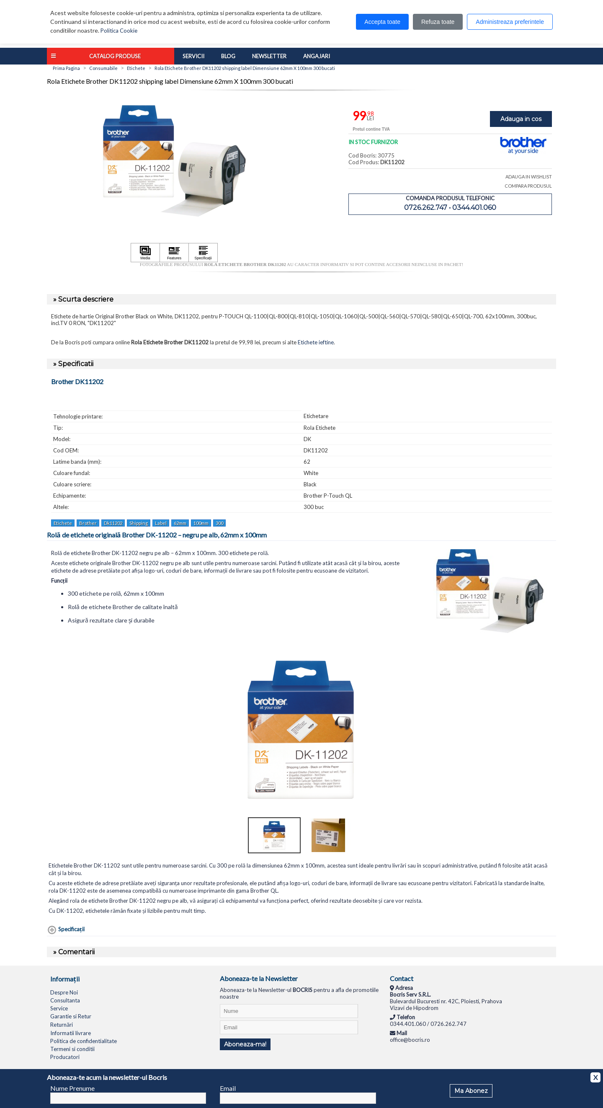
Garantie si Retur (70, 1016)
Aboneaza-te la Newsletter (259, 978)
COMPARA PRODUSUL (528, 186)
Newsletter (269, 56)
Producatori (65, 1057)
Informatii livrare (70, 1033)
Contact (401, 978)
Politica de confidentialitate (83, 1041)
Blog (228, 56)
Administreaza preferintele (510, 21)
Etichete (63, 523)
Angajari (316, 56)
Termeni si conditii (72, 1049)
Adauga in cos (520, 119)
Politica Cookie (118, 30)
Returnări (61, 1024)
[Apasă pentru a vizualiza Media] (145, 252)
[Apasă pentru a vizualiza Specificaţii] (203, 252)
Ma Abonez (471, 1091)
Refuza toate (437, 21)
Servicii (193, 56)
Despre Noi (64, 992)
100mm (201, 523)
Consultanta (65, 1000)
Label (161, 523)
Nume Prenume (72, 1088)
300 (219, 523)
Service (59, 1008)
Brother (88, 523)
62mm (180, 523)
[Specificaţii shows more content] (66, 930)
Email (228, 1088)
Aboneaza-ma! (245, 1044)
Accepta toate (382, 21)
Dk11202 (113, 523)
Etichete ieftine (316, 342)
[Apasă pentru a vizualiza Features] (174, 252)
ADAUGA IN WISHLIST (528, 176)
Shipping (138, 523)
